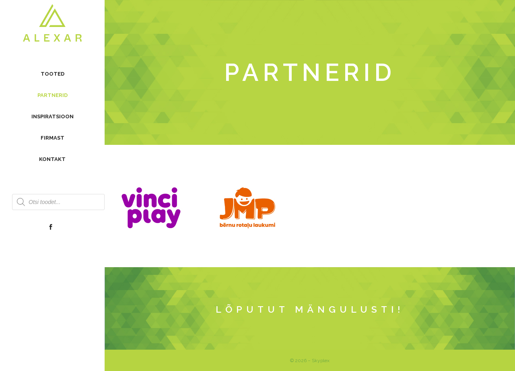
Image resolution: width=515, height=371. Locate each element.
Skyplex (321, 360)
